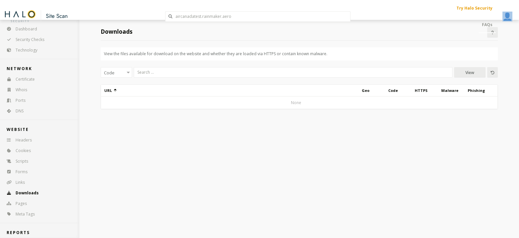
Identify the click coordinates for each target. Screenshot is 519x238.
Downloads (20, 193)
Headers (17, 140)
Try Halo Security (474, 8)
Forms (14, 172)
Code (393, 90)
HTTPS (421, 90)
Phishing (476, 90)
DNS (13, 111)
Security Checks (23, 39)
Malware (449, 90)
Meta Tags (18, 214)
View (469, 72)
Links (13, 182)
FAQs (487, 24)
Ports (13, 100)
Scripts (15, 161)
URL (110, 90)
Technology (19, 50)
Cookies (16, 150)
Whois (14, 90)
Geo (365, 90)
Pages (14, 203)
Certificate (18, 79)
